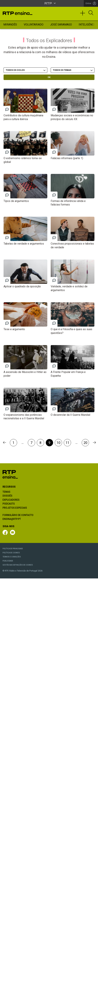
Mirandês (10, 24)
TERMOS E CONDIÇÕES (12, 557)
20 (85, 443)
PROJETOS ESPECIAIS (15, 507)
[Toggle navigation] (84, 14)
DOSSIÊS (7, 495)
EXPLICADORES (11, 499)
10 (58, 443)
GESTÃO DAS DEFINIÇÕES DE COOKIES (18, 565)
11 (67, 443)
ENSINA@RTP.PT (12, 519)
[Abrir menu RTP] (49, 3)
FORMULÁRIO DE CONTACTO (18, 515)
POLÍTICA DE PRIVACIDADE (13, 549)
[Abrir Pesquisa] (90, 13)
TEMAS (6, 491)
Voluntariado (33, 24)
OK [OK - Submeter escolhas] (49, 77)
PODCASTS (9, 503)
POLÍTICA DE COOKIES (11, 553)
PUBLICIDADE (8, 561)
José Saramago (61, 24)
